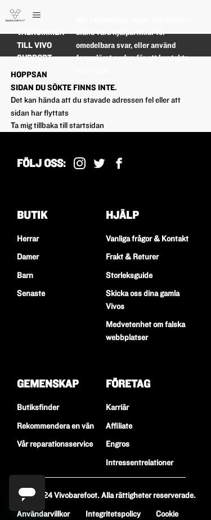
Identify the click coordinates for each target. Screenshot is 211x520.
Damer (28, 257)
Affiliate (119, 426)
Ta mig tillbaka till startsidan (57, 125)
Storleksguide (129, 275)
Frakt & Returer (132, 257)
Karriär (117, 407)
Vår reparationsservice (55, 444)
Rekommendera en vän (55, 426)
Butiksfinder (38, 407)
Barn (25, 275)
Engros (117, 444)
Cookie (167, 514)
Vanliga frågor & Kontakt (147, 238)
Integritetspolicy (113, 514)
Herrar (28, 238)
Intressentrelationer (139, 462)
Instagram (80, 163)
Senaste (31, 293)
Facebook (119, 163)
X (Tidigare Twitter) (99, 163)
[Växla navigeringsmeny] (48, 15)
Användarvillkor (43, 514)
